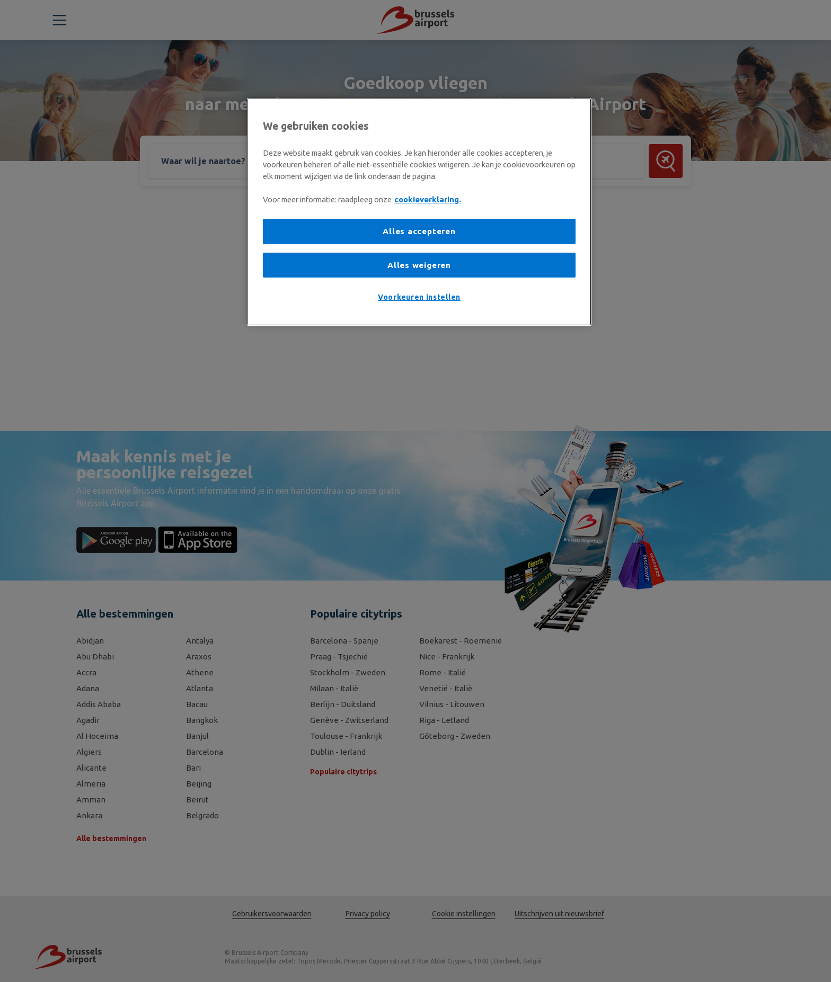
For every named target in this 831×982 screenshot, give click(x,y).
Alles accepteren (419, 231)
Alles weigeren (419, 265)
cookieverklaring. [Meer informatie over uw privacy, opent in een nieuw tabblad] (427, 199)
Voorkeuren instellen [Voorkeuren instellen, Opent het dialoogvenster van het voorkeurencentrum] (419, 297)
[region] (419, 211)
